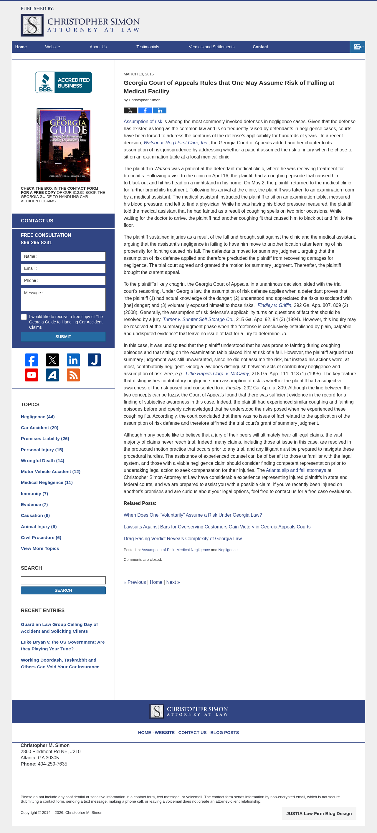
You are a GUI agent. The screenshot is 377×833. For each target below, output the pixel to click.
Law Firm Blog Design (328, 821)
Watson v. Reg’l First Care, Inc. (176, 165)
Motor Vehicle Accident (48, 488)
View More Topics (38, 560)
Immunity (33, 509)
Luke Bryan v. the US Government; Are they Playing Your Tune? (59, 655)
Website (74, 46)
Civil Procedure (39, 550)
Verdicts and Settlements (234, 46)
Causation (34, 529)
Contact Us (194, 736)
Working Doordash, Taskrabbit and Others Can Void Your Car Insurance (62, 671)
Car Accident (38, 447)
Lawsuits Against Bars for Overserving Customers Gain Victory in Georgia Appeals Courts (217, 549)
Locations (295, 46)
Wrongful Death (40, 478)
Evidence (33, 519)
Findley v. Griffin (274, 327)
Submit (63, 358)
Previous (135, 604)
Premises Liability (43, 457)
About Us (120, 46)
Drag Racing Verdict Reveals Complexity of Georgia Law (183, 561)
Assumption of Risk (158, 572)
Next (173, 604)
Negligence (228, 572)
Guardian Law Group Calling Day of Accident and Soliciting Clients (55, 638)
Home (32, 46)
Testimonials (170, 46)
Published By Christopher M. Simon (318, 21)
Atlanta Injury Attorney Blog (80, 22)
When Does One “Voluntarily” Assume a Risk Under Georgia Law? (193, 537)
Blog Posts (223, 736)
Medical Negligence (193, 572)
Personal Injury (40, 467)
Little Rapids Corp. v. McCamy (217, 396)
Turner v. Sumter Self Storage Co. (198, 342)
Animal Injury (37, 540)
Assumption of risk (143, 144)
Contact (341, 46)
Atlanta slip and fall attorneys (296, 492)
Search (63, 602)
